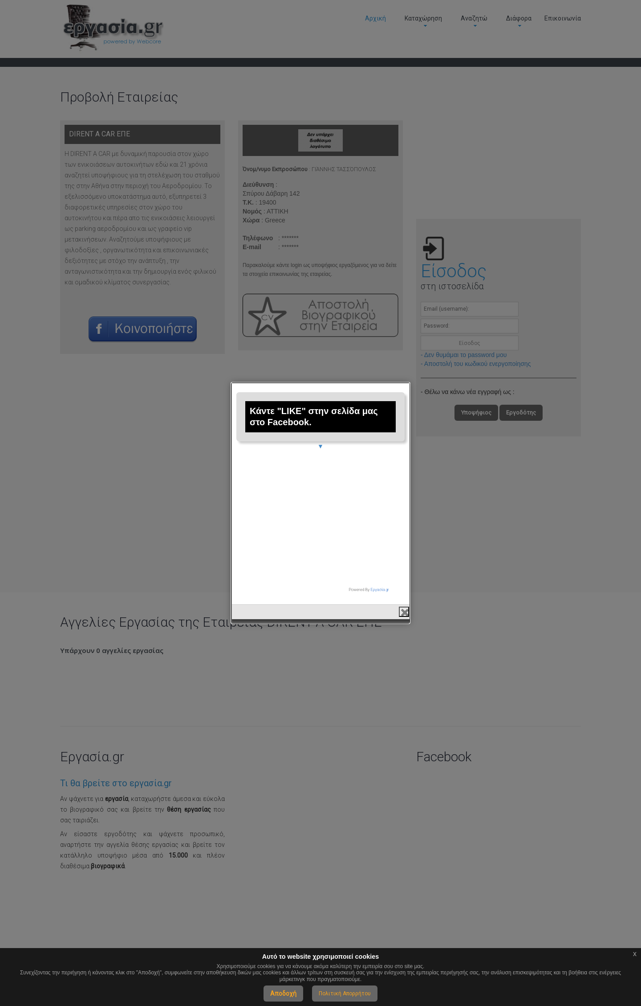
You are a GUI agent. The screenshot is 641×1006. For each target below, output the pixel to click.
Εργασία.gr (379, 585)
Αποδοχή (283, 993)
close (404, 607)
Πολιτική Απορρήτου (345, 993)
